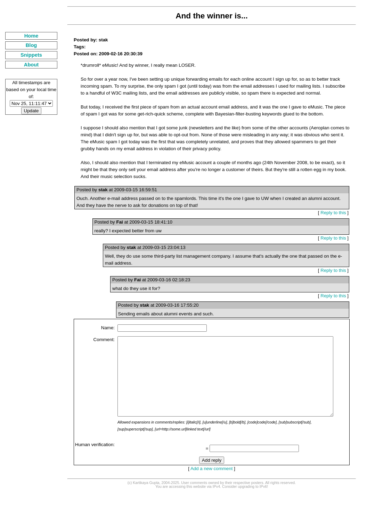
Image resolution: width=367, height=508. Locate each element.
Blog (27, 45)
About (27, 64)
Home (27, 36)
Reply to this (336, 212)
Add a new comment (209, 484)
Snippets (27, 55)
